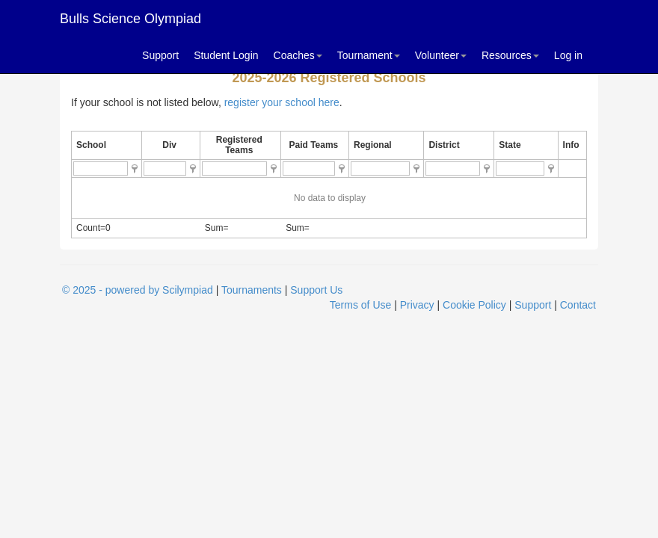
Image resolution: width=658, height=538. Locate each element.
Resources (510, 55)
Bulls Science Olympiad (130, 18)
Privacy (417, 305)
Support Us (316, 290)
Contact (578, 305)
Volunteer (441, 55)
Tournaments (251, 290)
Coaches (298, 55)
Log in (568, 55)
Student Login (226, 55)
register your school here (281, 102)
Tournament (368, 55)
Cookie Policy (474, 305)
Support (160, 55)
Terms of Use (360, 305)
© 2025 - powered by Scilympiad (137, 290)
